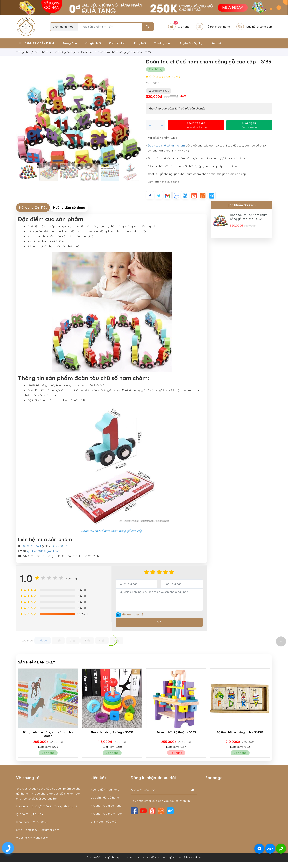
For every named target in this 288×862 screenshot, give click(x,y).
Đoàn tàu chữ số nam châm (166, 145)
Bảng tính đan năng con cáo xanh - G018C (78, 734)
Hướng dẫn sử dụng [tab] (69, 207)
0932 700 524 (32, 546)
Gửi (159, 622)
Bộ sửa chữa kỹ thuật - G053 (206, 732)
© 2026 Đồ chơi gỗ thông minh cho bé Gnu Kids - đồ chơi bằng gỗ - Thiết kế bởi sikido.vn (144, 857)
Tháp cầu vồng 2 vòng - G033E (142, 732)
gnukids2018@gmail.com (43, 551)
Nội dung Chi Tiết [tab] (33, 207)
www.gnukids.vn (38, 837)
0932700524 (39, 822)
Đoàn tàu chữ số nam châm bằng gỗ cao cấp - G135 (248, 217)
